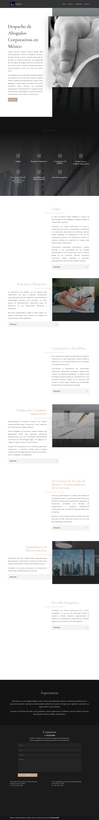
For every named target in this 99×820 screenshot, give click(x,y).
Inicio (64, 4)
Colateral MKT (55, 817)
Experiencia (79, 4)
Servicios (70, 4)
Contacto (86, 4)
